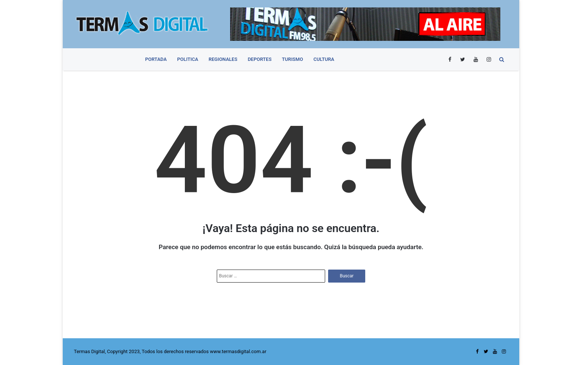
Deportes (259, 59)
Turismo (292, 59)
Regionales (223, 59)
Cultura (323, 59)
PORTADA (156, 59)
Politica (187, 59)
